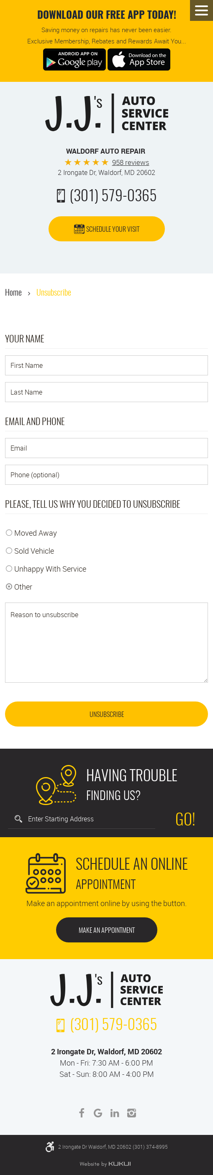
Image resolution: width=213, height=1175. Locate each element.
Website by (105, 1164)
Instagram (132, 1113)
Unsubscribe (53, 293)
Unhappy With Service (50, 569)
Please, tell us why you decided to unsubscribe (92, 504)
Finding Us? (131, 784)
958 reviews (130, 162)
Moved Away (35, 533)
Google (98, 1113)
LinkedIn (115, 1113)
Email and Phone (35, 422)
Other (23, 587)
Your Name (24, 339)
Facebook (81, 1113)
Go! (185, 821)
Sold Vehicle (34, 551)
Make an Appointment (107, 930)
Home (13, 293)
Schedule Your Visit (112, 229)
